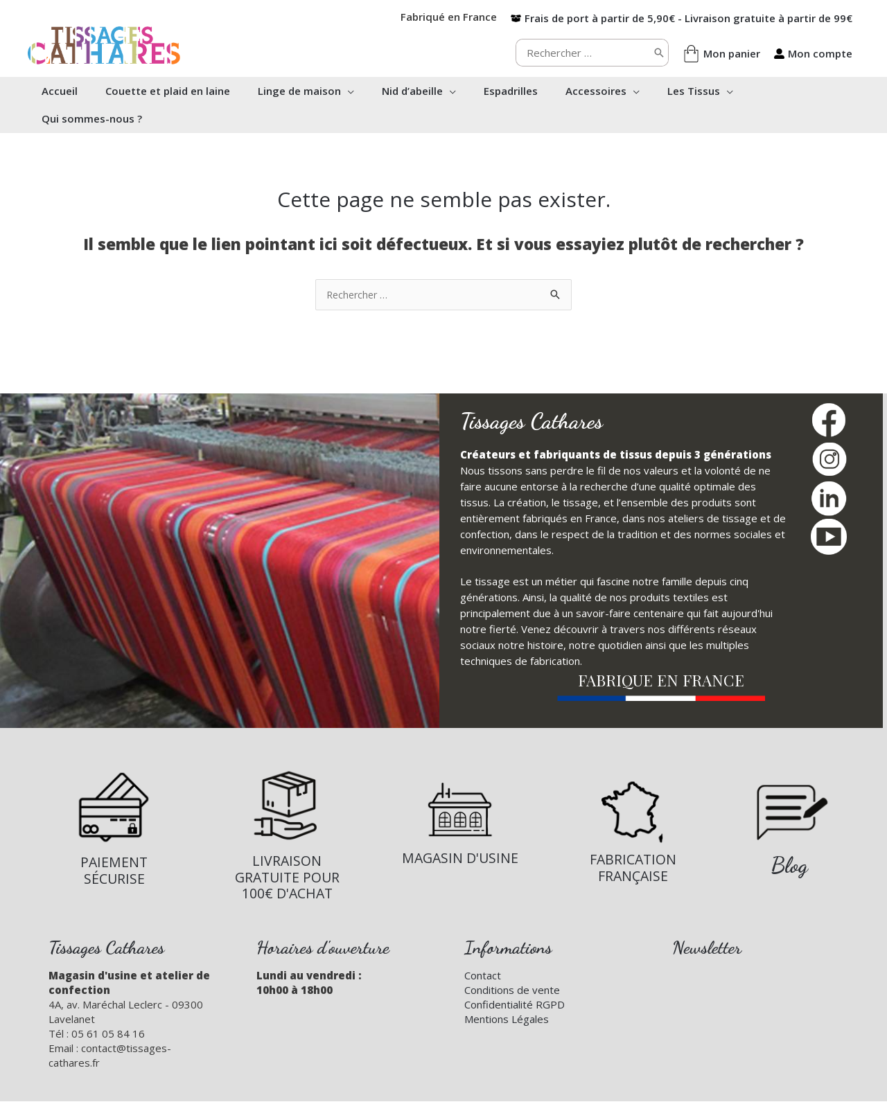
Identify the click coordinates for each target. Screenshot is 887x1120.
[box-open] (681, 18)
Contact (482, 976)
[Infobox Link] (114, 828)
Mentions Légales (506, 1019)
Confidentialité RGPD (514, 1005)
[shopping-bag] (721, 53)
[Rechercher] (659, 52)
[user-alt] (813, 53)
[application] (361, 91)
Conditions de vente (512, 990)
